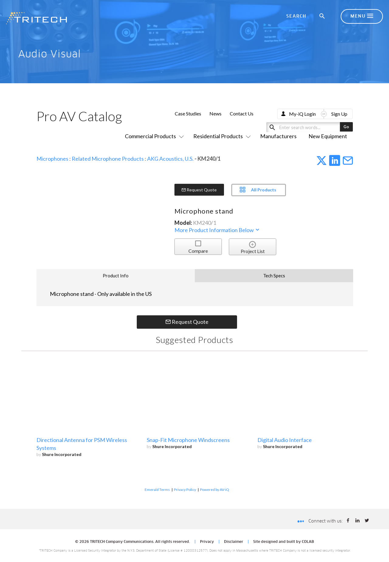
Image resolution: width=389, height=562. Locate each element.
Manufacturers (278, 136)
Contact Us (241, 113)
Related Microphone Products (108, 158)
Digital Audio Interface (284, 440)
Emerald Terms (157, 489)
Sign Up (339, 114)
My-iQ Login (302, 114)
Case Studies (188, 113)
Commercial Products (153, 136)
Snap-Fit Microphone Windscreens (188, 440)
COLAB (308, 542)
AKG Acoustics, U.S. (170, 158)
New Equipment (327, 136)
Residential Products (220, 136)
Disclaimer (233, 542)
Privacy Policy (185, 489)
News (215, 113)
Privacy (207, 542)
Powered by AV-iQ (214, 489)
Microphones (52, 158)
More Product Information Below (217, 230)
